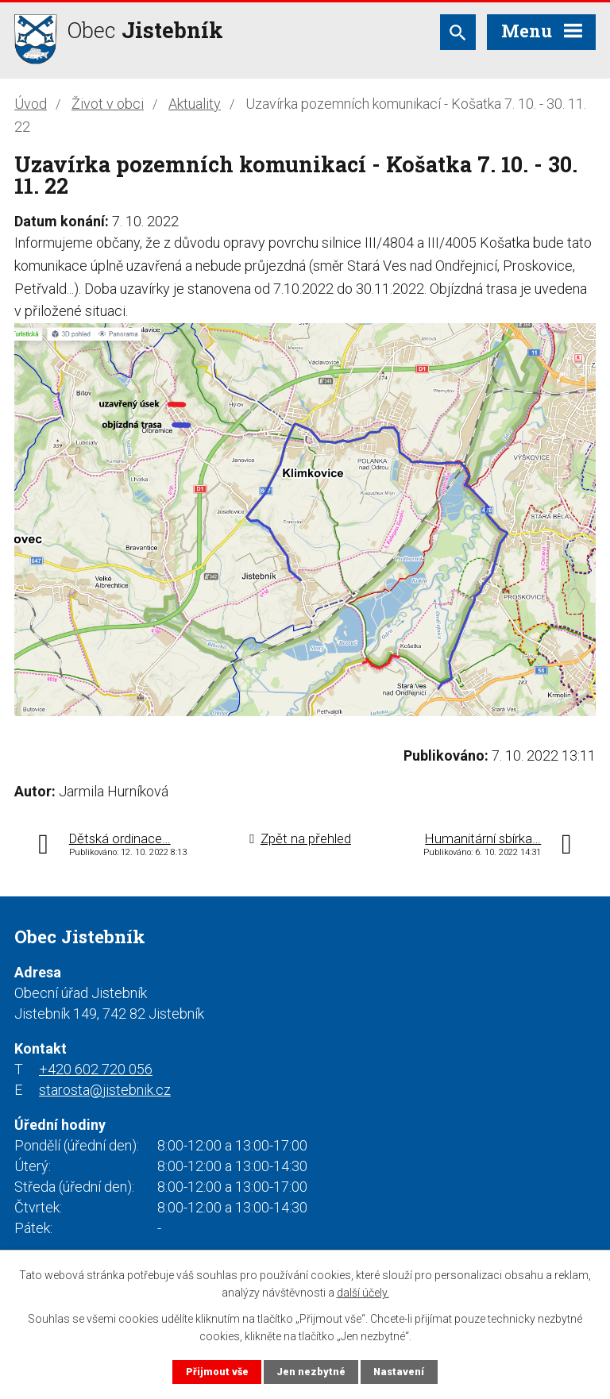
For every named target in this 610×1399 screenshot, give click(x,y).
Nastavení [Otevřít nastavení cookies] (398, 1372)
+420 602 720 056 (95, 1069)
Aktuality (194, 103)
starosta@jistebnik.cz (105, 1089)
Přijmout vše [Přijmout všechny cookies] (217, 1372)
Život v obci (107, 103)
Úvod (30, 103)
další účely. (363, 1292)
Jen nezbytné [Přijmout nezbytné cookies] (311, 1372)
